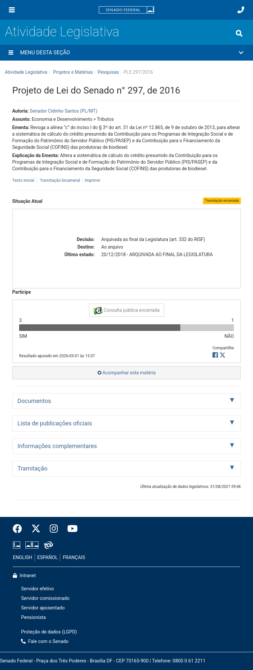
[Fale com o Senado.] (241, 10)
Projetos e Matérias (73, 72)
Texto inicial (23, 180)
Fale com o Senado (45, 641)
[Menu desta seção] (10, 52)
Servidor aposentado (43, 608)
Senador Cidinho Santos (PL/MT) (63, 111)
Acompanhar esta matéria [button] (127, 372)
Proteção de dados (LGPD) (49, 632)
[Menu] (11, 10)
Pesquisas (108, 72)
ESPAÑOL (47, 557)
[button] (126, 53)
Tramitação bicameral (60, 180)
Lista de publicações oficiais (54, 423)
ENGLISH (22, 557)
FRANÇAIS (74, 557)
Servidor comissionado (45, 598)
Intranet (24, 575)
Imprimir (92, 180)
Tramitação (32, 468)
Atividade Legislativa (62, 32)
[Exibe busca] (239, 33)
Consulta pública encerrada (126, 310)
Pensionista (33, 617)
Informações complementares (57, 445)
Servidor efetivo (37, 589)
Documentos (34, 400)
